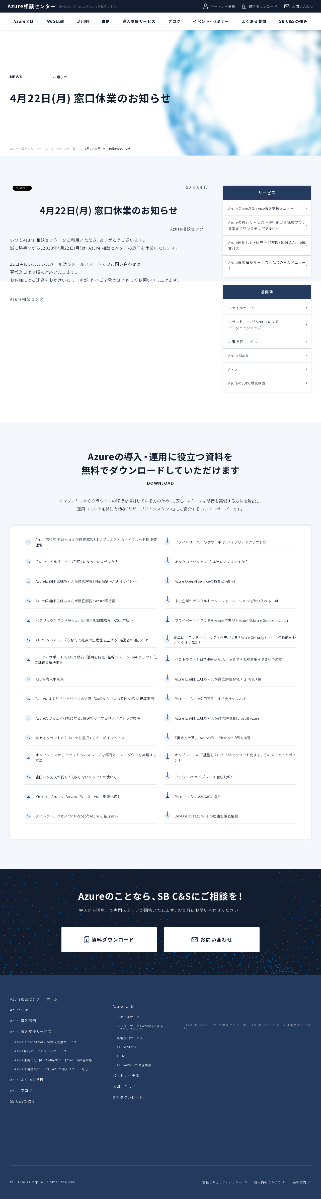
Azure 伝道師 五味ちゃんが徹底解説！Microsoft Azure (217, 722)
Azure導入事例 (23, 1020)
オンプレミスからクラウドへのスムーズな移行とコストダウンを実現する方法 (96, 761)
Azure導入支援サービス (31, 1031)
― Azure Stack (124, 1046)
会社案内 (299, 1182)
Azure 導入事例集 (50, 683)
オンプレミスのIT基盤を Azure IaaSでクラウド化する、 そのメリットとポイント (235, 761)
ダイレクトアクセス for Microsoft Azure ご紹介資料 (77, 820)
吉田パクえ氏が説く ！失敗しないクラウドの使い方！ (77, 781)
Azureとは (19, 1010)
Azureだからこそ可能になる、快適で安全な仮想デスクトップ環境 (88, 722)
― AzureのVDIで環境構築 (132, 1065)
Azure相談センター (32, 6)
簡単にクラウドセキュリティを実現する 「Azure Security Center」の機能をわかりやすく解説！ (235, 644)
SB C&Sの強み (22, 1101)
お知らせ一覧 (66, 148)
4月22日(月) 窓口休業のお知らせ (107, 148)
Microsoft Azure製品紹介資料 (198, 800)
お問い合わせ (298, 6)
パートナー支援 (219, 6)
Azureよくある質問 (27, 1079)
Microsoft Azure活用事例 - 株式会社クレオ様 (210, 702)
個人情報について (267, 1182)
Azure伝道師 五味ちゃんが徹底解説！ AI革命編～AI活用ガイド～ (86, 585)
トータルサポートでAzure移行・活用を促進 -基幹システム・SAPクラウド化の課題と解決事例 (96, 663)
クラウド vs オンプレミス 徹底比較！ (204, 781)
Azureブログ (21, 1090)
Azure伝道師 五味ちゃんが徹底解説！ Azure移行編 (75, 605)
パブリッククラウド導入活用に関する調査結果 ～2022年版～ (84, 624)
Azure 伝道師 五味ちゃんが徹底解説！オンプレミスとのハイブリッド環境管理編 (96, 546)
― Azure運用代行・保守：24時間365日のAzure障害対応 (51, 1060)
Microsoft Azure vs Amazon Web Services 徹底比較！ (77, 800)
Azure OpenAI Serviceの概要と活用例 (205, 585)
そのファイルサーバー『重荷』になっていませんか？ (77, 565)
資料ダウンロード (260, 6)
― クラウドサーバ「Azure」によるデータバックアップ (138, 1027)
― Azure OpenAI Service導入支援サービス (43, 1041)
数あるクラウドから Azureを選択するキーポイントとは (80, 741)
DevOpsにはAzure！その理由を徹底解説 (206, 820)
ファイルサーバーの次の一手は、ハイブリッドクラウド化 (220, 546)
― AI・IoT (120, 1056)
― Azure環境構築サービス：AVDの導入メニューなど (49, 1069)
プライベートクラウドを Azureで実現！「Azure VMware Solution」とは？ (232, 624)
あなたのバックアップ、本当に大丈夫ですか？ (211, 565)
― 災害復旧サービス (128, 1037)
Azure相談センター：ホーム (29, 148)
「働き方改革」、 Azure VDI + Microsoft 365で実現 (213, 741)
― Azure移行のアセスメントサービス (38, 1051)
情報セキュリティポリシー (222, 1182)
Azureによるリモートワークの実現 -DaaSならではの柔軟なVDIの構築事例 (95, 702)
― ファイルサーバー (128, 1016)
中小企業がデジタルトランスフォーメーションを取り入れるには (226, 605)
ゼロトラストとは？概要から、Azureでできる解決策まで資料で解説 (228, 663)
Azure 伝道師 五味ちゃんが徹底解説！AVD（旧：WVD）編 (218, 683)
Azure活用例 (124, 1006)
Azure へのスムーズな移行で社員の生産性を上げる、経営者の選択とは (92, 644)
